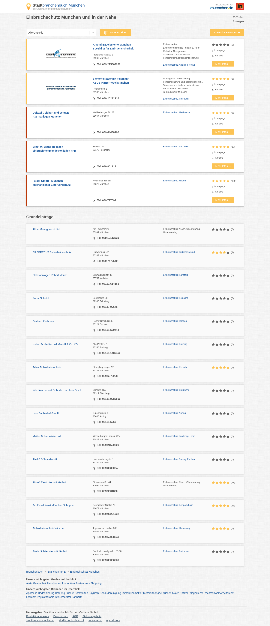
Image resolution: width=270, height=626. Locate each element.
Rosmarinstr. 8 (128, 91)
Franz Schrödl (41, 298)
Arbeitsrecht (227, 593)
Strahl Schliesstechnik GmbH (50, 551)
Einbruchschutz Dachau (175, 321)
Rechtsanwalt (212, 593)
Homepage (220, 50)
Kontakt (219, 55)
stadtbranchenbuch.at (71, 620)
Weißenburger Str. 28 (128, 114)
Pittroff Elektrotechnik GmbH (49, 482)
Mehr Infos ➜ (223, 63)
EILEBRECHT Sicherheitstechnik (52, 252)
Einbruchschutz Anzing (174, 413)
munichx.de (95, 620)
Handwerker (54, 583)
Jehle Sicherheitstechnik (47, 367)
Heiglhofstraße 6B (128, 182)
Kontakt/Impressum (37, 616)
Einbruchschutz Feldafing (175, 298)
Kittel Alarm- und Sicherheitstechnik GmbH (57, 390)
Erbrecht (31, 596)
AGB (75, 616)
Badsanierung (46, 593)
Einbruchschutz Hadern (175, 180)
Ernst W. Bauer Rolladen (61, 149)
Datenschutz (60, 616)
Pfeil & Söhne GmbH (45, 459)
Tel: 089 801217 (106, 166)
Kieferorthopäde (152, 593)
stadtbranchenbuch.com (40, 620)
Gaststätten (81, 593)
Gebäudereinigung (110, 593)
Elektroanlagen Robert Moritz (50, 275)
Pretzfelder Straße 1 (128, 56)
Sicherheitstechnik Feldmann (128, 81)
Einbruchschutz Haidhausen (177, 112)
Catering (60, 593)
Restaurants (83, 583)
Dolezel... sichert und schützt (61, 115)
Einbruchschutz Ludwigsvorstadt (179, 252)
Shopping (95, 583)
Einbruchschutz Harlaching (176, 528)
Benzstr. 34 (128, 148)
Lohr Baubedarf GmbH (46, 413)
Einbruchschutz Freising (175, 344)
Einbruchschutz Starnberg (176, 390)
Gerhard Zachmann (44, 321)
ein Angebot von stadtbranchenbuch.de (52, 8)
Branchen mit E (57, 571)
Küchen (167, 593)
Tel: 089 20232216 (107, 98)
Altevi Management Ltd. (46, 229)
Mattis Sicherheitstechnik (47, 436)
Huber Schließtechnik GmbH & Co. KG (55, 344)
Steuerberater (63, 596)
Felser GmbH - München (61, 183)
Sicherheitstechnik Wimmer (48, 528)
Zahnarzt (77, 596)
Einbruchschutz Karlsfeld (175, 275)
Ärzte (29, 583)
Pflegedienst (196, 593)
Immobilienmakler (132, 593)
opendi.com (113, 620)
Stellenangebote (91, 616)
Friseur (70, 593)
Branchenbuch (34, 571)
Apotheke (31, 593)
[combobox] (28, 33)
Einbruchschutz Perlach (175, 367)
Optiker (183, 593)
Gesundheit (40, 583)
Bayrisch (94, 593)
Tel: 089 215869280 (108, 64)
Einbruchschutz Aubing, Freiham (179, 65)
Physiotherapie (45, 596)
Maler (175, 593)
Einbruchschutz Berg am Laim (178, 505)
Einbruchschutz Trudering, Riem (179, 436)
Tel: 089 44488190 (107, 132)
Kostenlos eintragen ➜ (227, 32)
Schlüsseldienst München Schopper (53, 505)
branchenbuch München (59, 5)
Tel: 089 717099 (106, 200)
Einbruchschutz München (85, 571)
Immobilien (68, 583)
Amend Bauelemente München (128, 47)
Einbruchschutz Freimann (176, 98)
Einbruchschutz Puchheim (176, 146)
